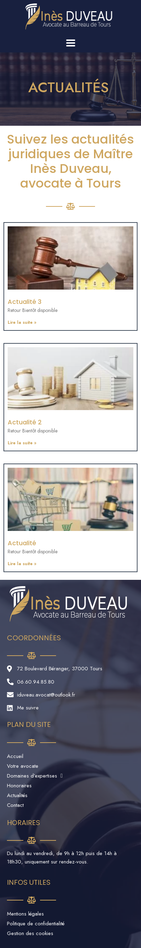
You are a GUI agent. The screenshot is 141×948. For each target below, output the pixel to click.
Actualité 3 (24, 301)
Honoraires (19, 785)
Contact (15, 805)
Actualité (22, 543)
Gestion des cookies (30, 933)
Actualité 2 (25, 422)
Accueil (15, 756)
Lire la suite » (22, 322)
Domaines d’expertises (35, 776)
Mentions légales (25, 914)
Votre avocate (22, 766)
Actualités (17, 795)
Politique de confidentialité (35, 923)
